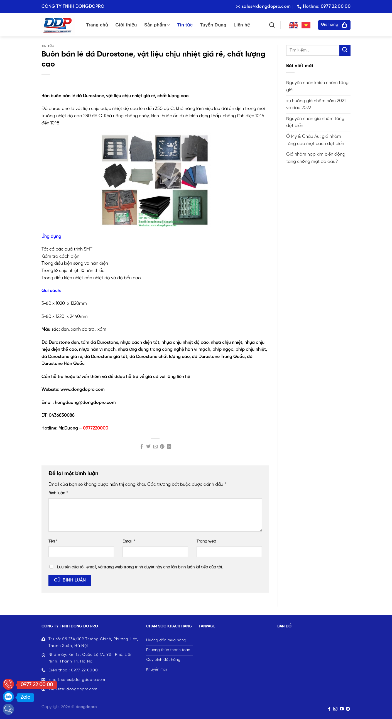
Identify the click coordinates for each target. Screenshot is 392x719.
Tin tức (185, 25)
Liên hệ (242, 25)
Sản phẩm (157, 25)
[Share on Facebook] (141, 446)
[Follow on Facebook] (329, 709)
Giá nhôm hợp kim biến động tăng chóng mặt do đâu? (315, 158)
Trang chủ (97, 25)
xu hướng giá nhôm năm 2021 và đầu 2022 (316, 105)
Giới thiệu (126, 25)
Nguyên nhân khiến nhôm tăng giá (317, 86)
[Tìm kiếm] (272, 25)
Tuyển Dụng (213, 25)
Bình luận (58, 493)
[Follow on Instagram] (335, 709)
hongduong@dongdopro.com (85, 402)
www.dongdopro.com (82, 389)
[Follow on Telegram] (348, 709)
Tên (53, 541)
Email (128, 541)
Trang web (206, 541)
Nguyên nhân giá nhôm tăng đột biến (315, 122)
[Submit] (345, 50)
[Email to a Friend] (155, 446)
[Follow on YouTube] (342, 709)
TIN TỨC (47, 46)
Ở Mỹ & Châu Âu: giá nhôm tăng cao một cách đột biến (315, 140)
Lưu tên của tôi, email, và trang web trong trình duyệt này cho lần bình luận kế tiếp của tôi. (140, 567)
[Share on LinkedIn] (169, 446)
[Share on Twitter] (148, 446)
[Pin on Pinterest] (162, 446)
